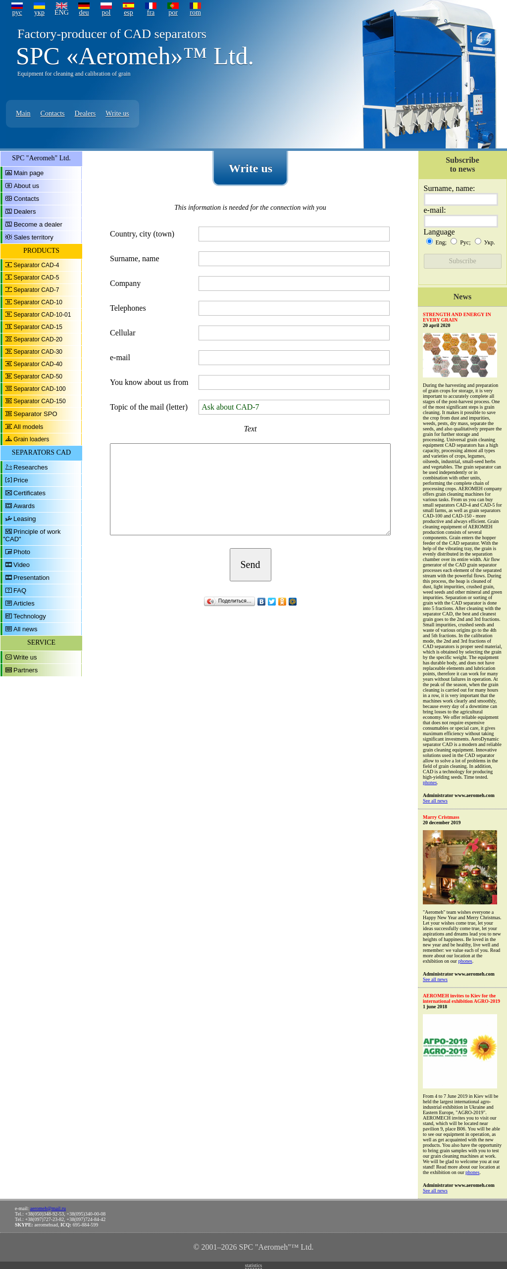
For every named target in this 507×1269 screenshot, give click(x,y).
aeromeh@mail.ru (48, 1208)
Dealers (85, 113)
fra (151, 12)
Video (21, 564)
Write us (117, 113)
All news (25, 629)
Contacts (53, 113)
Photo (21, 552)
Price (20, 480)
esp (128, 12)
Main (23, 113)
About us (26, 185)
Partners (25, 670)
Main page (29, 173)
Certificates (29, 493)
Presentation (31, 577)
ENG (61, 12)
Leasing (24, 518)
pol (106, 12)
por (173, 12)
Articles (24, 603)
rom (195, 12)
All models (28, 426)
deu (84, 12)
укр (39, 12)
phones (430, 782)
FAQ (19, 590)
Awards (24, 506)
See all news (435, 800)
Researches (30, 467)
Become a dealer (38, 224)
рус (17, 12)
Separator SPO (35, 414)
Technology (29, 616)
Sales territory (33, 237)
